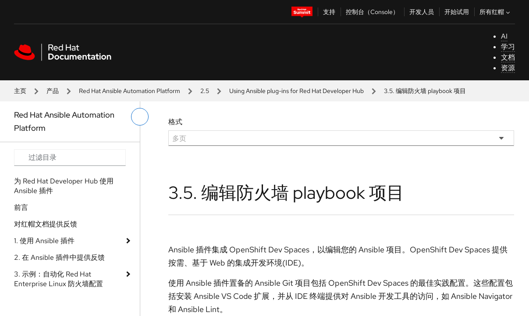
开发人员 (421, 12)
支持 (329, 12)
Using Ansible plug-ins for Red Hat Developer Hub (296, 91)
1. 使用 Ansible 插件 (44, 240)
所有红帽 (495, 12)
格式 (175, 121)
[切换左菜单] (140, 117)
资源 (508, 67)
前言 (21, 207)
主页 (20, 91)
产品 (52, 91)
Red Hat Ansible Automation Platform (129, 91)
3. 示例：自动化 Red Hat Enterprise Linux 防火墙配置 (58, 278)
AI (504, 36)
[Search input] (70, 157)
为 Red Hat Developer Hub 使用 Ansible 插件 (64, 185)
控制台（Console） (372, 12)
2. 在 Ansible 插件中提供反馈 (59, 257)
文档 (508, 57)
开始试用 (456, 12)
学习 (508, 46)
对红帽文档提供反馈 (45, 224)
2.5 (204, 91)
